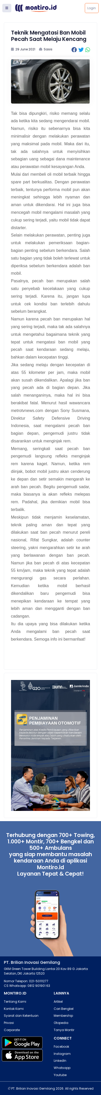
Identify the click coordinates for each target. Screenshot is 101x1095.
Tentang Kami (15, 1001)
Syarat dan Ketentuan (21, 1015)
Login (91, 8)
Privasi (9, 1023)
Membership (63, 1015)
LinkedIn (60, 1060)
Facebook (61, 1046)
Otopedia (61, 1023)
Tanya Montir (64, 1030)
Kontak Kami (14, 1009)
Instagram (62, 1054)
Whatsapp (62, 1068)
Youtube (60, 1075)
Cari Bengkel (64, 1009)
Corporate (12, 1030)
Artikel (58, 1001)
